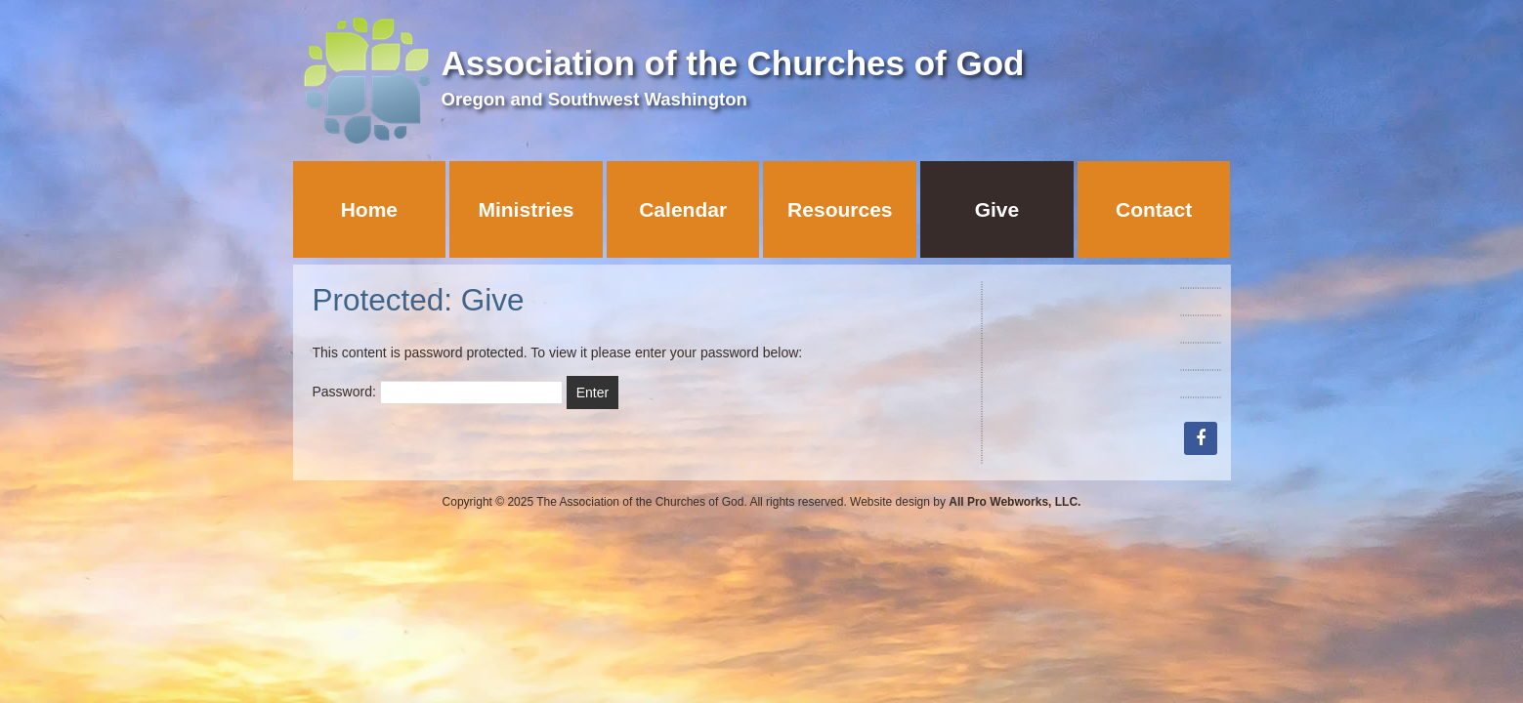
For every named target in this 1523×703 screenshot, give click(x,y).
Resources (839, 209)
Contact (1154, 209)
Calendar (683, 209)
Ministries (525, 209)
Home (369, 209)
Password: (438, 391)
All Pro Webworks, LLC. (1014, 502)
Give (997, 209)
